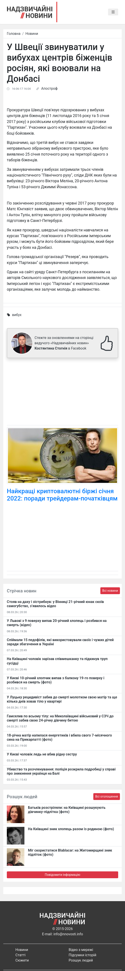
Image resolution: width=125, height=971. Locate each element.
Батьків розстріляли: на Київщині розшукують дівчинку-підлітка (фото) (66, 809)
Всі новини (110, 590)
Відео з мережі (81, 950)
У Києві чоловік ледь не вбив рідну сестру (42, 754)
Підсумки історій (82, 955)
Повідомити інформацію (62, 874)
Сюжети (22, 960)
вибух (17, 315)
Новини (32, 34)
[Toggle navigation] (113, 12)
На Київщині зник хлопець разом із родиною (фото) (71, 829)
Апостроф (49, 88)
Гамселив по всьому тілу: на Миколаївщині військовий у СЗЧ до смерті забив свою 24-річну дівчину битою (60, 718)
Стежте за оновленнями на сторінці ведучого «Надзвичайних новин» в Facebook (64, 343)
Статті (20, 955)
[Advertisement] (62, 392)
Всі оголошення (106, 796)
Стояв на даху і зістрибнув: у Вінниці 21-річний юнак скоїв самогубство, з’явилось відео (55, 604)
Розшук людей (81, 960)
